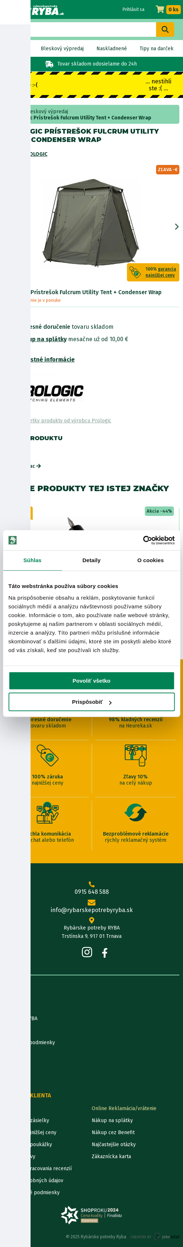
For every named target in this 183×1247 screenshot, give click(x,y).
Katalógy (14, 1066)
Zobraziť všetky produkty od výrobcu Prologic (57, 421)
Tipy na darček (157, 49)
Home (13, 111)
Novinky (18, 49)
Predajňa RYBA (20, 1018)
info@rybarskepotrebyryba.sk (91, 906)
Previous (6, 227)
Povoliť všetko (92, 681)
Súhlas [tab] (32, 560)
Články (11, 1054)
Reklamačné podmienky (32, 1192)
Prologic (35, 154)
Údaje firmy (17, 1030)
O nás (10, 1006)
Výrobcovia (16, 1079)
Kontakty (14, 1108)
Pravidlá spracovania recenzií (38, 1168)
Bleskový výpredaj (62, 49)
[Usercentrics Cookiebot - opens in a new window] (143, 540)
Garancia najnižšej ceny (30, 1132)
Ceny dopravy (19, 1156)
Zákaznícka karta (111, 1156)
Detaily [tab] (92, 560)
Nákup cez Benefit (113, 1132)
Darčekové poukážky (28, 1144)
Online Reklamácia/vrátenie (124, 1108)
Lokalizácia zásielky (26, 1120)
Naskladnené (111, 49)
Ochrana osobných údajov (33, 1180)
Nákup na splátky (42, 339)
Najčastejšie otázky (114, 1144)
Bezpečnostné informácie (39, 359)
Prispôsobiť (92, 702)
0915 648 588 (91, 888)
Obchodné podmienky (29, 1042)
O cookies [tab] (151, 560)
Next (177, 227)
